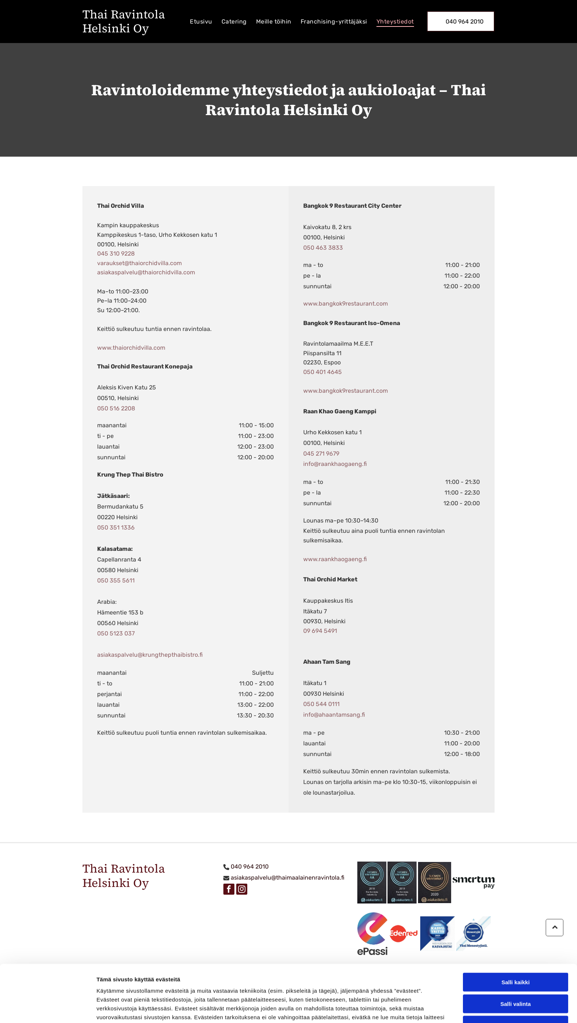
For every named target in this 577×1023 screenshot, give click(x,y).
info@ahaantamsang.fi (334, 714)
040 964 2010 (250, 866)
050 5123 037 (116, 633)
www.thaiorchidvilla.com (131, 347)
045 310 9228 (116, 253)
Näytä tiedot (394, 1008)
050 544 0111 (321, 704)
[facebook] (228, 890)
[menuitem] (198, 21)
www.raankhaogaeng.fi (335, 559)
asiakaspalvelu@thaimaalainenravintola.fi (287, 877)
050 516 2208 (116, 408)
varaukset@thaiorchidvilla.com (139, 263)
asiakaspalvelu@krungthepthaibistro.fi (150, 654)
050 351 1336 (116, 527)
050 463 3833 (323, 247)
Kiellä (515, 975)
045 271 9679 (321, 453)
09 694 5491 (320, 630)
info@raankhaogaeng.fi (335, 463)
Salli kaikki (516, 932)
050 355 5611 (116, 580)
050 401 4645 (322, 371)
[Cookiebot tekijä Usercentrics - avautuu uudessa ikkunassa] (47, 1008)
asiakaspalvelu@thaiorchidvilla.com (146, 272)
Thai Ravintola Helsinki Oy (123, 21)
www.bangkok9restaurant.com (345, 303)
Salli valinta (515, 954)
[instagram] (241, 890)
